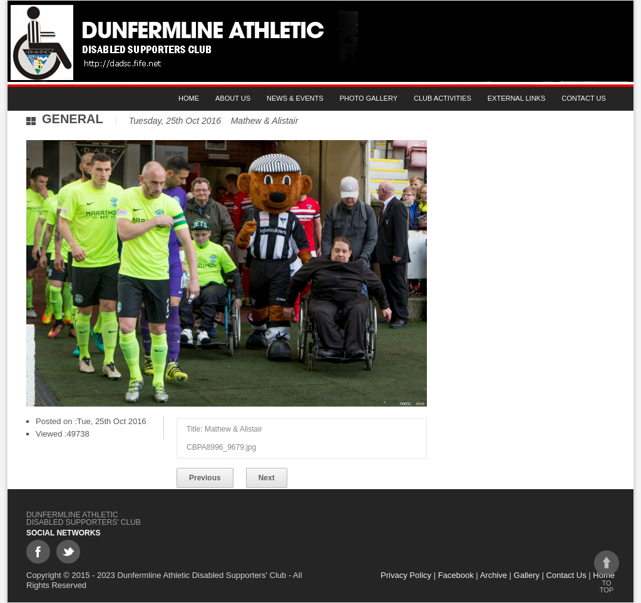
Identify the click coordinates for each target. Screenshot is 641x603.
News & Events (295, 98)
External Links (517, 98)
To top (606, 572)
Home (188, 98)
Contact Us (584, 98)
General (72, 119)
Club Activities (442, 98)
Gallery (527, 575)
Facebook (456, 575)
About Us (232, 98)
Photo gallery (369, 98)
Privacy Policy (406, 575)
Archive (493, 575)
